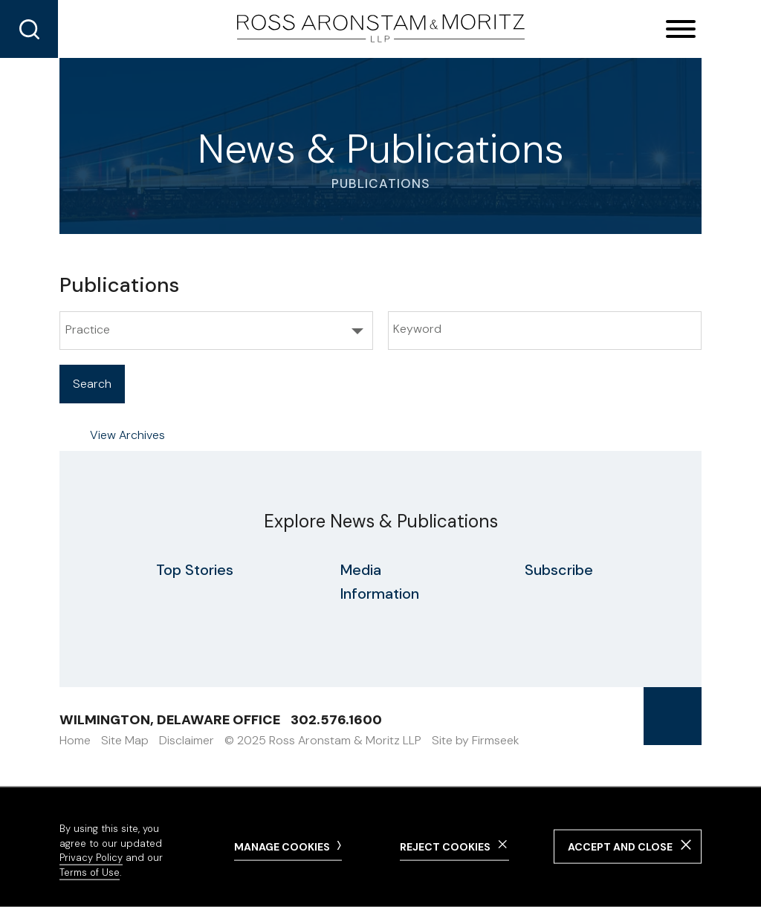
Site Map (125, 740)
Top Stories (194, 569)
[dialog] (380, 847)
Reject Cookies (445, 846)
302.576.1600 (336, 720)
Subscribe (559, 569)
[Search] (29, 29)
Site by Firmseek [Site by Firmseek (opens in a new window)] (475, 740)
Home (75, 740)
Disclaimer (186, 740)
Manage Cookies (282, 846)
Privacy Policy (91, 857)
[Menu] (681, 30)
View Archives (127, 435)
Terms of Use (89, 872)
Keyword (417, 329)
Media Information (379, 581)
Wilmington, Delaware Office (169, 720)
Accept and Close (620, 847)
